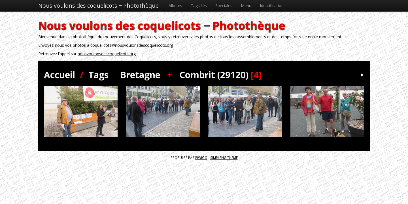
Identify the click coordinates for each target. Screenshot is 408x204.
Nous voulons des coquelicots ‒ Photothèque (98, 5)
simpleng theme (224, 157)
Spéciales (223, 5)
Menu (246, 5)
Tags (98, 75)
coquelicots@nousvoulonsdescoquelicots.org (131, 45)
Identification (272, 5)
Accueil (59, 75)
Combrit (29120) (213, 75)
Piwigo (201, 157)
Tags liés (199, 5)
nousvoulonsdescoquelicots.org (107, 53)
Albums (175, 5)
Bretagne (140, 75)
